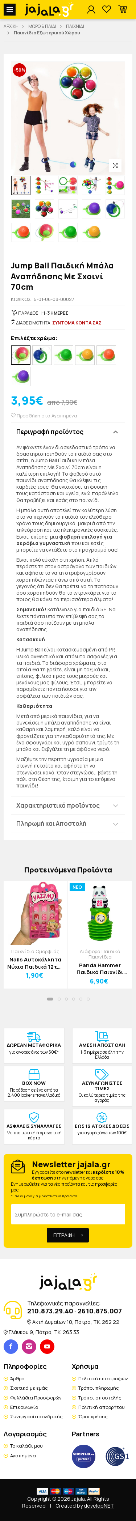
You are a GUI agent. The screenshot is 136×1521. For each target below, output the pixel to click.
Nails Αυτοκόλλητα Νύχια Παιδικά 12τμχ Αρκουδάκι (35, 963)
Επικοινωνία (24, 1407)
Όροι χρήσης (93, 1416)
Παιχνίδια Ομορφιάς (35, 951)
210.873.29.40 (50, 1311)
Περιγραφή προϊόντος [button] (49, 432)
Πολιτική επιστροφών (103, 1378)
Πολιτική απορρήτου (101, 1407)
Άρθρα (17, 1378)
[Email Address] (68, 1214)
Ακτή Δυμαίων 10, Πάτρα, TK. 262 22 (75, 1321)
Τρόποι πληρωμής (98, 1388)
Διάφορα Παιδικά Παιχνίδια (100, 954)
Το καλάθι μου (26, 1446)
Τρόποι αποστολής (99, 1397)
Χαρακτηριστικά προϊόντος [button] (58, 805)
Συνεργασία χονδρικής (36, 1416)
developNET (99, 1505)
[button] (122, 9)
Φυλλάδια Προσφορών (36, 1397)
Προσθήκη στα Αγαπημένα (44, 415)
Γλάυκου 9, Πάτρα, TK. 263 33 (44, 1332)
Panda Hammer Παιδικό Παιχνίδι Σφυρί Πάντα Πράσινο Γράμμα (100, 969)
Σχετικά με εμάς (29, 1388)
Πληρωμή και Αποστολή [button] (51, 823)
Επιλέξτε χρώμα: (34, 338)
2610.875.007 (100, 1311)
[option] (21, 185)
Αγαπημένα (23, 1455)
